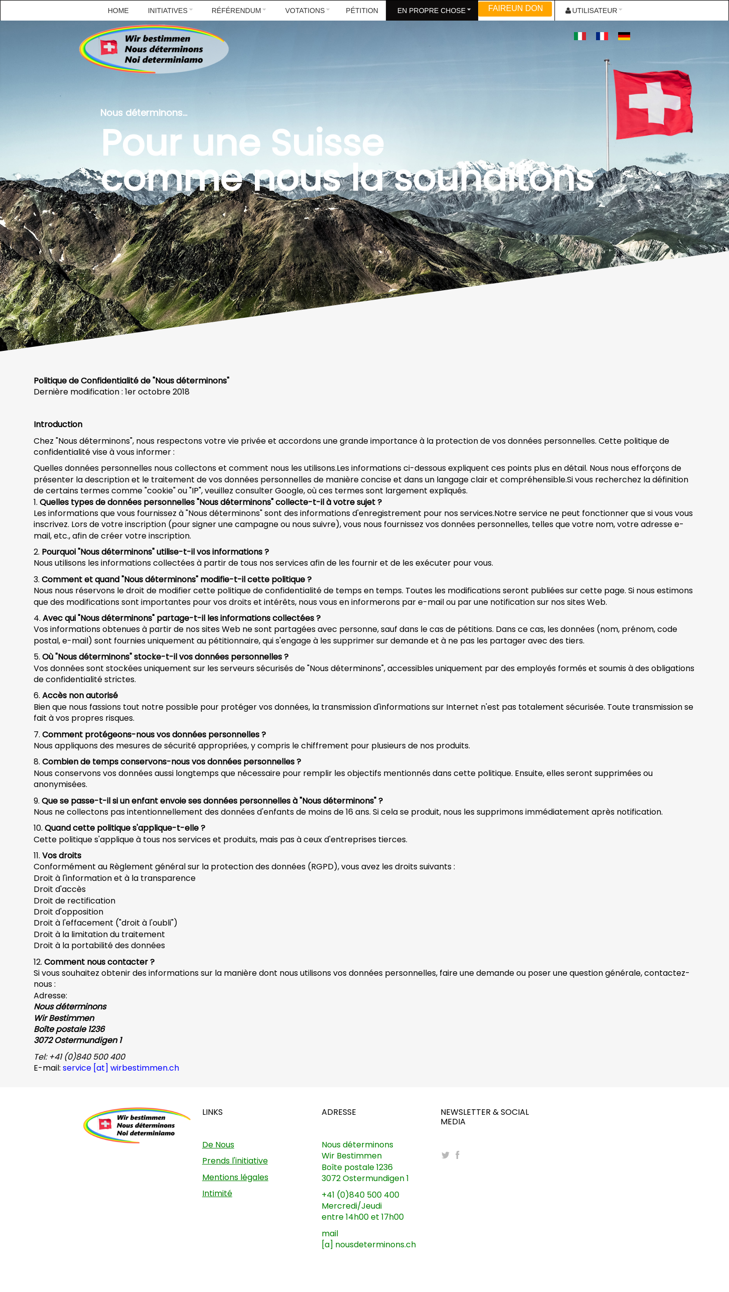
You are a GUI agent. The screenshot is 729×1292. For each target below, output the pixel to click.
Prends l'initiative (235, 1161)
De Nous (218, 1144)
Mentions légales (235, 1177)
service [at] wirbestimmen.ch (121, 1068)
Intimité (217, 1193)
